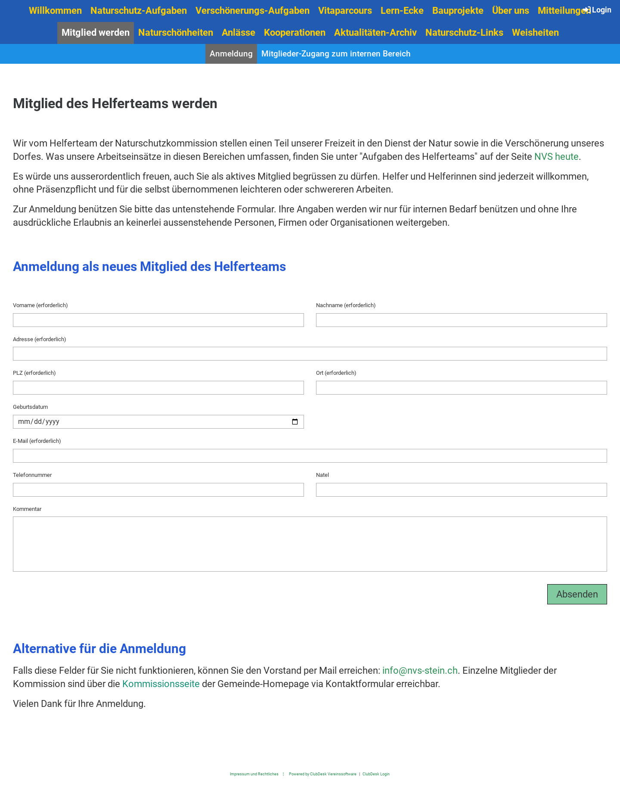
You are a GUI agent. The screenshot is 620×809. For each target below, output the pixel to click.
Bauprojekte (458, 10)
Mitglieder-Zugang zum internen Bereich (336, 54)
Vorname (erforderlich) (40, 305)
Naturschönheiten (175, 32)
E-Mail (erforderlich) (37, 441)
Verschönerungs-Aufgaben (252, 10)
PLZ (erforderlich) (34, 373)
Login (596, 9)
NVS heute (556, 156)
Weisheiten (535, 32)
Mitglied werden (96, 32)
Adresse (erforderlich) (39, 339)
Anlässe (238, 32)
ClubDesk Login (376, 774)
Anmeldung (231, 54)
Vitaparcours (345, 10)
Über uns (510, 10)
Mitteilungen (564, 10)
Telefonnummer (32, 475)
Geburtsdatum (30, 407)
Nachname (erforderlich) (346, 305)
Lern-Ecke (402, 10)
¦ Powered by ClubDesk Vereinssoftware (317, 774)
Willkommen (55, 10)
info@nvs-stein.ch (420, 670)
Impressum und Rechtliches (254, 774)
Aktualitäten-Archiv (375, 32)
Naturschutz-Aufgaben (138, 10)
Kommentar (27, 509)
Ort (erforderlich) (336, 373)
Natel (322, 475)
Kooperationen (295, 32)
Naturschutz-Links (464, 32)
